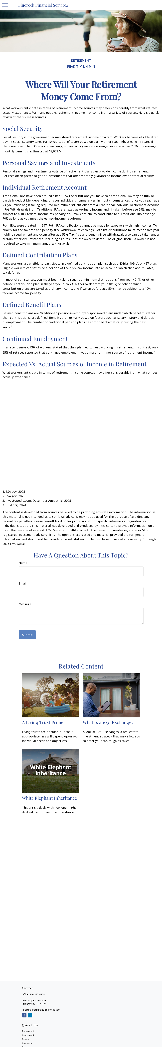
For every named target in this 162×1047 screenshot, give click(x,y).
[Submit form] (27, 634)
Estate (25, 1039)
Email (22, 583)
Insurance (27, 1043)
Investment (28, 1035)
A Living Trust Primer (43, 722)
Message (25, 604)
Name (23, 563)
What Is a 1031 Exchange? (108, 722)
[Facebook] (24, 1015)
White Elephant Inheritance (49, 798)
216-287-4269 (37, 994)
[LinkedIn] (30, 1015)
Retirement (28, 1031)
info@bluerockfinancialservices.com (41, 1009)
